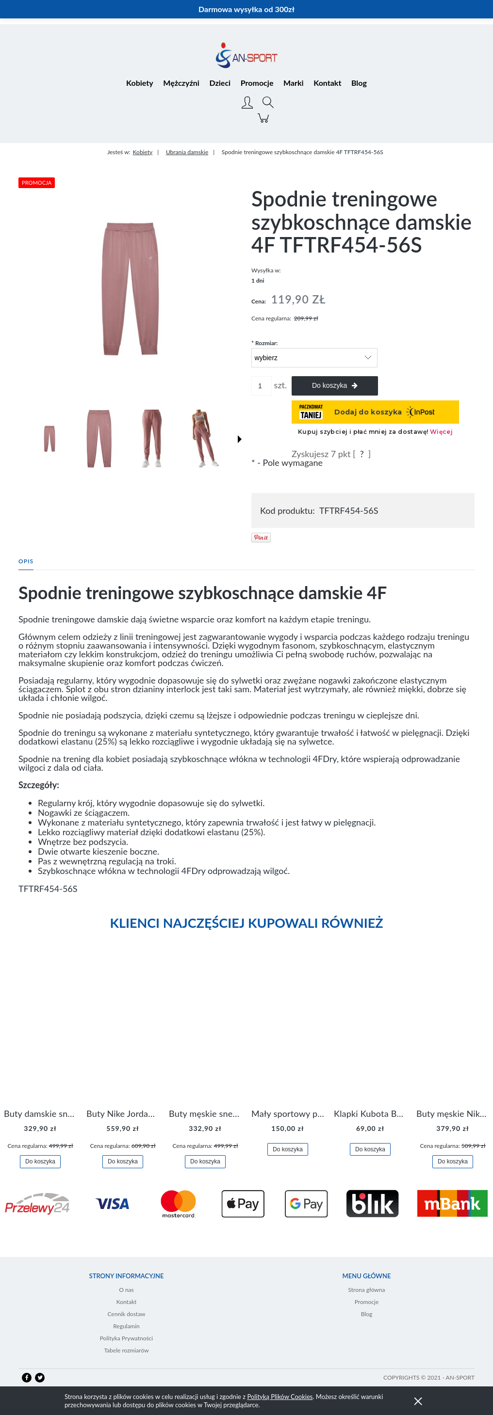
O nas (126, 1289)
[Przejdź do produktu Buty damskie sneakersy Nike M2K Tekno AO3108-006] (40, 1034)
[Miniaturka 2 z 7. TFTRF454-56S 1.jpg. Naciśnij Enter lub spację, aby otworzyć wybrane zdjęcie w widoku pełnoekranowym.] (99, 439)
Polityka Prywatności (126, 1338)
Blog (366, 1314)
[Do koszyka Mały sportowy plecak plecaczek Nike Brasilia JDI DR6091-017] (287, 1149)
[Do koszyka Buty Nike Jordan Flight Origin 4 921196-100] (122, 1161)
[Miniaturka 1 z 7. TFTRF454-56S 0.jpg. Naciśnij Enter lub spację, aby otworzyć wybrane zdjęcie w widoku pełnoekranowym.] (49, 439)
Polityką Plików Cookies (279, 1396)
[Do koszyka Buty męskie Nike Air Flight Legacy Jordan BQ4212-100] (452, 1161)
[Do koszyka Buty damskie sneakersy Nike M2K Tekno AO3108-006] (40, 1161)
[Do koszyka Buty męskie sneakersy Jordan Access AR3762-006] (205, 1161)
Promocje (367, 1301)
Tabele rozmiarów (126, 1350)
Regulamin (126, 1326)
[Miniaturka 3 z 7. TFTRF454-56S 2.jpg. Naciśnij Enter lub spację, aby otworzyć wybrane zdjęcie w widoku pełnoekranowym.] (151, 439)
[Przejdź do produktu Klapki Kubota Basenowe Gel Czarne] (370, 1034)
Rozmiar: (264, 343)
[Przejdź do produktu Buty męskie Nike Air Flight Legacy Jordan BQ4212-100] (452, 1034)
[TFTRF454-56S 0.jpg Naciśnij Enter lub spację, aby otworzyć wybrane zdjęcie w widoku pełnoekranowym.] (130, 288)
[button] (240, 439)
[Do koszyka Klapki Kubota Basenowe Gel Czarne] (370, 1149)
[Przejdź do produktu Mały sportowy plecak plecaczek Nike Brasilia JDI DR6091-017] (287, 1034)
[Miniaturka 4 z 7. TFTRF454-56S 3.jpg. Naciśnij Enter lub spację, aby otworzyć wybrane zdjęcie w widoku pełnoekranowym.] (203, 439)
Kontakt (126, 1301)
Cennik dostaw (126, 1314)
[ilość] (261, 386)
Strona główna (366, 1289)
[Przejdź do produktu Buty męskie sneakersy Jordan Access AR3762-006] (205, 1034)
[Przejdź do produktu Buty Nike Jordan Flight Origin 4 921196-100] (122, 1034)
